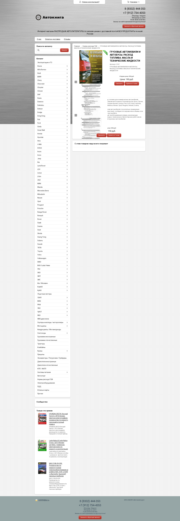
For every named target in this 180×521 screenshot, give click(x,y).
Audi (39, 73)
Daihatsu (40, 105)
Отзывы (67, 39)
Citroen (40, 91)
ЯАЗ (38, 315)
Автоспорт (41, 376)
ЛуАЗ (39, 297)
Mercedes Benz (43, 191)
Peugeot (40, 205)
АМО (39, 262)
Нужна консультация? (90, 2)
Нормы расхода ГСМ (45, 379)
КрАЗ (39, 290)
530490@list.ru (43, 500)
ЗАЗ (38, 272)
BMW (39, 77)
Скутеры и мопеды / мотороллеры (50, 322)
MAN (39, 183)
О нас (39, 39)
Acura (39, 66)
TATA (39, 248)
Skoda (39, 233)
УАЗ (38, 308)
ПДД (39, 386)
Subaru (40, 240)
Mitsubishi (41, 194)
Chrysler (40, 87)
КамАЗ (40, 287)
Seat (39, 230)
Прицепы (40, 354)
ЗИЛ (39, 276)
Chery (39, 80)
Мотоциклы (41, 326)
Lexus (39, 173)
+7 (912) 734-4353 (134, 12)
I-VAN (39, 144)
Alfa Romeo (41, 70)
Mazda (39, 187)
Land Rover (41, 166)
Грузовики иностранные (46, 337)
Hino (39, 141)
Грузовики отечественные (47, 340)
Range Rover (42, 212)
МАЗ (39, 301)
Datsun (40, 109)
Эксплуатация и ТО (44, 62)
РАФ (39, 305)
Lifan (39, 176)
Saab (39, 223)
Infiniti (39, 148)
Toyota (39, 251)
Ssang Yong (41, 237)
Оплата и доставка (52, 39)
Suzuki (39, 244)
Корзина (133, 2)
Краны (39, 351)
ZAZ (39, 180)
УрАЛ (39, 312)
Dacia (39, 98)
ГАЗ (38, 269)
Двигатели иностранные (46, 361)
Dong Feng (41, 116)
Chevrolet (40, 84)
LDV (38, 169)
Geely (39, 126)
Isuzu (39, 151)
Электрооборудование (46, 383)
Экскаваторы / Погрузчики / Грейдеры (51, 358)
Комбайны (41, 347)
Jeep (39, 159)
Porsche (40, 208)
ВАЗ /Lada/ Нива (43, 265)
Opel (39, 201)
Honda (39, 134)
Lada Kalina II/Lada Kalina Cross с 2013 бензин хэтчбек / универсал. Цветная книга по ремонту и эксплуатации (58, 445)
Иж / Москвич (42, 283)
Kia (38, 162)
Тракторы (41, 344)
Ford (39, 123)
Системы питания (44, 372)
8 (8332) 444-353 (135, 8)
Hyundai (40, 137)
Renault (40, 216)
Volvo (39, 255)
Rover (39, 219)
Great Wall (41, 130)
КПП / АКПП (41, 369)
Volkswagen (41, 258)
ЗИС (38, 280)
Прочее (40, 394)
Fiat (38, 119)
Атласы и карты (43, 390)
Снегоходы (41, 333)
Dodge (39, 112)
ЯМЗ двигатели (43, 319)
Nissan (39, 198)
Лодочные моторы (44, 294)
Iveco (39, 155)
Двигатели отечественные (47, 365)
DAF (38, 94)
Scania (39, 226)
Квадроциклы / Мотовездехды (49, 329)
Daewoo (40, 102)
